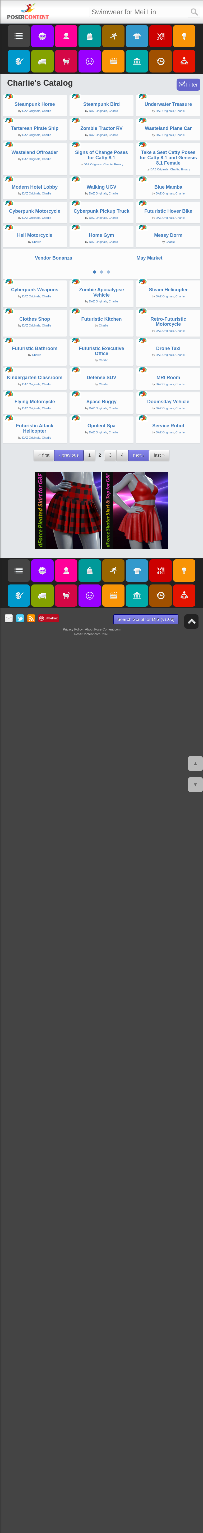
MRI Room (168, 1146)
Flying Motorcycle (35, 1245)
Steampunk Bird (101, 179)
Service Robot (168, 1343)
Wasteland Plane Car (168, 277)
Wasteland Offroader (34, 376)
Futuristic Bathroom (34, 1042)
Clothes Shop (34, 938)
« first (43, 1373)
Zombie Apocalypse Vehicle (101, 837)
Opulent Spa (101, 1343)
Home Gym (101, 682)
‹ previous (69, 1373)
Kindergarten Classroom (34, 1146)
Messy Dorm (168, 682)
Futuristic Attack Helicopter (34, 1346)
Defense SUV (101, 1146)
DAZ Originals (31, 185)
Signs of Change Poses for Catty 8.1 (101, 379)
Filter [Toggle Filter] (192, 85)
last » (159, 1373)
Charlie (46, 185)
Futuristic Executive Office (101, 1045)
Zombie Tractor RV (101, 277)
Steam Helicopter (168, 834)
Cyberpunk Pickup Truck (101, 584)
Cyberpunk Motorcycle (34, 584)
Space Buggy (101, 1245)
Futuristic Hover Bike (168, 584)
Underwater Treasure (168, 179)
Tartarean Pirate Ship (34, 277)
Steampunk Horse (35, 179)
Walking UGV (101, 485)
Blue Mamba (168, 485)
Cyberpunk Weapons (34, 834)
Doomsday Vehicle (168, 1245)
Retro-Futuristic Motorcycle (168, 941)
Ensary (118, 387)
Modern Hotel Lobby (35, 485)
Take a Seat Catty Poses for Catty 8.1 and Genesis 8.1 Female (168, 381)
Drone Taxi (168, 1042)
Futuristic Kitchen (101, 938)
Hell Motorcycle (34, 682)
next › (138, 1373)
